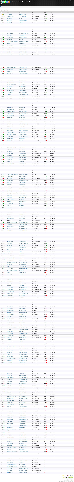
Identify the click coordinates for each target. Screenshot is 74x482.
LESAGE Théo (9, 209)
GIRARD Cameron (10, 157)
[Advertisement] (51, 2)
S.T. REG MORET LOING (23, 356)
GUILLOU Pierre (9, 320)
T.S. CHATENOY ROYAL (23, 360)
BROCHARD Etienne (10, 400)
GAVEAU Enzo (9, 224)
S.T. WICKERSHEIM (22, 316)
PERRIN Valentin (10, 472)
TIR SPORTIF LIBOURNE (23, 333)
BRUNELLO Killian (10, 356)
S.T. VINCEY (21, 207)
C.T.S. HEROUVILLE (22, 245)
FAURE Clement (9, 341)
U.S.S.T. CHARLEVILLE (23, 352)
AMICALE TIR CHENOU (23, 136)
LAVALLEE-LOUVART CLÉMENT (12, 41)
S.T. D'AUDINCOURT (22, 266)
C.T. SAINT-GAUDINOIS (23, 54)
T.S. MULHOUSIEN (22, 383)
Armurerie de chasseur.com (68, 480)
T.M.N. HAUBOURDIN (23, 67)
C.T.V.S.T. (21, 203)
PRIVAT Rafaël (9, 445)
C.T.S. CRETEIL (22, 364)
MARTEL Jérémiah (10, 295)
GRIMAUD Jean (9, 119)
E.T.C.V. (20, 18)
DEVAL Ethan (9, 373)
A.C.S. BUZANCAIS (22, 415)
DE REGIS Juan (9, 195)
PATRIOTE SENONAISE (23, 327)
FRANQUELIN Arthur (10, 199)
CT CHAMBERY (22, 98)
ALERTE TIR (21, 115)
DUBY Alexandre (10, 439)
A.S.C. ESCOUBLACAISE (23, 94)
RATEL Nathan (9, 178)
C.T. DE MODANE (22, 178)
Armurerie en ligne (70, 479)
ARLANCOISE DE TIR (23, 381)
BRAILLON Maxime (10, 377)
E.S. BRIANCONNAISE (23, 111)
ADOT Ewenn (9, 39)
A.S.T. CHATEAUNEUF (23, 453)
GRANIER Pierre (10, 293)
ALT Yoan (8, 249)
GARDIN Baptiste (10, 306)
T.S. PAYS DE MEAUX (23, 228)
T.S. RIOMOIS (21, 172)
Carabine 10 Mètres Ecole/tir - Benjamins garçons (41, 6)
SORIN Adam (9, 425)
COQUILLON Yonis (10, 203)
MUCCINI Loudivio (10, 350)
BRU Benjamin (9, 449)
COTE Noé (9, 285)
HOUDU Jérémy (9, 470)
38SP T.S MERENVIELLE (23, 130)
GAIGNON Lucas (10, 462)
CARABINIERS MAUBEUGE (24, 41)
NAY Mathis (9, 205)
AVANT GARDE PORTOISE (23, 33)
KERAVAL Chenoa (10, 161)
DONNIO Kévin (9, 20)
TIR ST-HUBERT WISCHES (23, 348)
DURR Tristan (9, 243)
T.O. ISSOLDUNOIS (22, 153)
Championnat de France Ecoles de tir (26, 6)
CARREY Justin (9, 266)
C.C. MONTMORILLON (23, 472)
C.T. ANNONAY (21, 105)
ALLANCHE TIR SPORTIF (23, 293)
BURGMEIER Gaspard (10, 111)
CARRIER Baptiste (10, 16)
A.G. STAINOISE (22, 151)
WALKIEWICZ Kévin (10, 310)
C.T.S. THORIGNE (22, 84)
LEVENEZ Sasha (10, 331)
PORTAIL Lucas (9, 406)
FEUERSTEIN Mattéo (10, 260)
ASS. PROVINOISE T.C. (23, 134)
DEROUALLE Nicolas (10, 132)
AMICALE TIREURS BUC (23, 222)
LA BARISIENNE (22, 107)
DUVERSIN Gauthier (10, 291)
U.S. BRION (21, 140)
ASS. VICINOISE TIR (22, 163)
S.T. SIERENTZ (21, 138)
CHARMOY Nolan (10, 289)
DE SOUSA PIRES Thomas (11, 394)
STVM (20, 220)
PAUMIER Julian (9, 402)
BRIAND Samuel (10, 180)
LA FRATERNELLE (22, 289)
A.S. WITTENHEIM (22, 247)
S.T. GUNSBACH (22, 218)
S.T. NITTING (21, 31)
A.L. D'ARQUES (22, 464)
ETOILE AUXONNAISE (23, 92)
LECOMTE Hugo (10, 281)
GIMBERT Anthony (10, 113)
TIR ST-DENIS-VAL (22, 421)
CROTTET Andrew (10, 37)
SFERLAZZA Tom (10, 107)
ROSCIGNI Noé (9, 383)
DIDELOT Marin (9, 71)
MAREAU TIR (21, 270)
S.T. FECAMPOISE (22, 86)
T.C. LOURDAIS (22, 82)
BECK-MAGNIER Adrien (11, 138)
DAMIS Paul (9, 228)
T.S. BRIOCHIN (21, 314)
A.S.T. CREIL (21, 249)
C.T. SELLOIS (21, 199)
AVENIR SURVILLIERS (23, 20)
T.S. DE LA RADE (22, 117)
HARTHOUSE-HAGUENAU (23, 174)
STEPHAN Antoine (10, 304)
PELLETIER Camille (10, 140)
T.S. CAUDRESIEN (22, 119)
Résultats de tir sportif (8, 6)
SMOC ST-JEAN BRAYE (23, 354)
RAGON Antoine (9, 392)
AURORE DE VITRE (22, 90)
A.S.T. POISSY (21, 297)
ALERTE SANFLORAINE (23, 287)
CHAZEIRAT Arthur (10, 421)
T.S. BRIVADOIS (22, 35)
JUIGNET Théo (9, 245)
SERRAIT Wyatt (9, 186)
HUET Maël (9, 94)
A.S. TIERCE (21, 75)
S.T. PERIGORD (22, 128)
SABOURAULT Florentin (11, 415)
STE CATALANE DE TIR (23, 157)
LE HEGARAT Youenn (10, 314)
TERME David (9, 381)
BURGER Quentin (10, 149)
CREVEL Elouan (9, 86)
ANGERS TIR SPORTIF (23, 69)
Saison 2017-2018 (16, 6)
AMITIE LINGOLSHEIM (23, 358)
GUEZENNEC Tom (10, 117)
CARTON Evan (9, 184)
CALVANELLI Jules (10, 335)
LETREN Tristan (9, 468)
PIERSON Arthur (10, 207)
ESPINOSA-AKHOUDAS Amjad (12, 451)
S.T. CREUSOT (21, 43)
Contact (71, 475)
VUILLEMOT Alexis (10, 339)
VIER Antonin (9, 441)
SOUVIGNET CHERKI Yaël (11, 396)
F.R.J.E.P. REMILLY (22, 193)
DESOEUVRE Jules (10, 437)
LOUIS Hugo (9, 247)
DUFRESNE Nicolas (10, 163)
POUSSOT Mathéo (10, 92)
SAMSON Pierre (9, 354)
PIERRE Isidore (9, 155)
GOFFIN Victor (9, 352)
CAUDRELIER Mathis (10, 142)
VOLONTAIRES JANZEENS (23, 180)
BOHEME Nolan (9, 264)
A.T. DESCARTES (22, 408)
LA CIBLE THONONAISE (23, 439)
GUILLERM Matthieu (10, 216)
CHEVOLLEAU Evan (10, 237)
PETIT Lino (9, 329)
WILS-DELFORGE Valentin (11, 464)
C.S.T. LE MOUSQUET (23, 195)
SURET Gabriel (9, 182)
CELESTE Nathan (10, 153)
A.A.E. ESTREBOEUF (23, 306)
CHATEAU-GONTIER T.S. (23, 419)
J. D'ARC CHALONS (22, 272)
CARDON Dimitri (10, 268)
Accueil (3, 6)
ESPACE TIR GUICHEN (23, 176)
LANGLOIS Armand (10, 453)
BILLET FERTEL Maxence (11, 134)
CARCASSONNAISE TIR (23, 73)
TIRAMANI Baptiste (10, 73)
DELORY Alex (9, 14)
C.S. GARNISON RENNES (23, 329)
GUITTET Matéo (9, 427)
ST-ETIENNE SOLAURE (23, 396)
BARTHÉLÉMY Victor (10, 24)
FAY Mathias (9, 88)
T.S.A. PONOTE (22, 295)
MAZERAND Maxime (10, 109)
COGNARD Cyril (9, 126)
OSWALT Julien (9, 159)
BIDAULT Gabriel (10, 69)
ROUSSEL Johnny (10, 251)
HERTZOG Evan (10, 308)
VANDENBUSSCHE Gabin (11, 447)
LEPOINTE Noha (10, 333)
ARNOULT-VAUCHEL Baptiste (12, 270)
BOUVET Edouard (10, 419)
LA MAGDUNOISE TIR (23, 437)
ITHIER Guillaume (10, 105)
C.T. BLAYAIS (21, 443)
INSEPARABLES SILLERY (23, 468)
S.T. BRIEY (21, 22)
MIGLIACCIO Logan (10, 218)
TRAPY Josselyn (10, 443)
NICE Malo (9, 272)
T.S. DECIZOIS (21, 205)
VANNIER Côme (9, 337)
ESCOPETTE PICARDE (23, 14)
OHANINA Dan (9, 375)
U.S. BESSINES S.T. (22, 308)
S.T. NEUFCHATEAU (22, 71)
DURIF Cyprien (9, 35)
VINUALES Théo (10, 45)
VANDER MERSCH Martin (11, 67)
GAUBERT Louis (10, 379)
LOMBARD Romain (10, 371)
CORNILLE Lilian (10, 22)
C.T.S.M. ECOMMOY (22, 264)
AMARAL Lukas (9, 197)
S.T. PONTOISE (22, 427)
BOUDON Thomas (10, 287)
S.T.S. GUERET (22, 24)
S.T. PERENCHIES (22, 142)
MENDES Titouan (10, 241)
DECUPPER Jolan (10, 130)
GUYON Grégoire (10, 136)
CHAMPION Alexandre (10, 172)
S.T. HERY (21, 320)
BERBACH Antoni (10, 312)
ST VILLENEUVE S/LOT (23, 113)
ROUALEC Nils (9, 283)
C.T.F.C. (20, 251)
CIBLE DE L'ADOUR (22, 45)
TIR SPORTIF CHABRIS (23, 224)
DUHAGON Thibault (10, 82)
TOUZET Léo (9, 54)
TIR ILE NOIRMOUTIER (23, 425)
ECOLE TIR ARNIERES (23, 318)
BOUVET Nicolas (10, 90)
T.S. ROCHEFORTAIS (23, 241)
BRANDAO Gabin (10, 360)
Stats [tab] (8, 10)
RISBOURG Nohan (10, 460)
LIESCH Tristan (9, 253)
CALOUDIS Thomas (10, 297)
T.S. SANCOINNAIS (22, 392)
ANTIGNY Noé (9, 408)
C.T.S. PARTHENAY (22, 96)
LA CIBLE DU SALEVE (23, 37)
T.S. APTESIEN (21, 285)
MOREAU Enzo (9, 96)
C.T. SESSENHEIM (22, 310)
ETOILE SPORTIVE (22, 170)
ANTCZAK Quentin (10, 318)
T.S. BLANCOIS (22, 186)
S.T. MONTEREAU (22, 449)
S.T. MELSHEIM (22, 149)
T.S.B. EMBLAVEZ (22, 88)
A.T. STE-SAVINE (22, 335)
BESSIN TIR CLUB (22, 201)
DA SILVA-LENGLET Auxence (12, 327)
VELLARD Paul (9, 417)
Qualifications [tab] (3, 10)
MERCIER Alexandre (10, 404)
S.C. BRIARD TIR (22, 209)
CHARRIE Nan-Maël (10, 348)
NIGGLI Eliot (9, 385)
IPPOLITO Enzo (9, 43)
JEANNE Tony (9, 18)
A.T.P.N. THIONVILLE (22, 132)
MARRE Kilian (9, 151)
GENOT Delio (9, 239)
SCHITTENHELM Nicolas (11, 358)
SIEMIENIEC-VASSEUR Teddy (12, 262)
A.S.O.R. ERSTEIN (22, 159)
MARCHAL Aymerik (10, 33)
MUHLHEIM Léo (9, 316)
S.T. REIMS (21, 462)
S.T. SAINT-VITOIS (22, 447)
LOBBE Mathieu (9, 274)
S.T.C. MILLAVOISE (22, 16)
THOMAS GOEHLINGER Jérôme (12, 174)
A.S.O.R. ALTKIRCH (22, 126)
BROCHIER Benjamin (10, 115)
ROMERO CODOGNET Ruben (12, 222)
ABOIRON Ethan (10, 364)
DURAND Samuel (10, 230)
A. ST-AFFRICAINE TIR (23, 52)
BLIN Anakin (9, 201)
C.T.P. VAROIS (21, 253)
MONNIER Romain (10, 398)
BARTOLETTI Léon (10, 423)
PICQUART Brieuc (10, 176)
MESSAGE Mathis (10, 362)
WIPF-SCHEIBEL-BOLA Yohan (12, 466)
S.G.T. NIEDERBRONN (23, 260)
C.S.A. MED (21, 39)
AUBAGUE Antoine (10, 226)
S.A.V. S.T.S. (21, 331)
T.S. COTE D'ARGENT (23, 239)
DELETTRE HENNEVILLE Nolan (12, 193)
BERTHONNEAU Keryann (11, 84)
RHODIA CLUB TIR (22, 197)
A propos (60, 475)
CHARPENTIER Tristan (11, 31)
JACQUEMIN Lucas (10, 75)
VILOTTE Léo (9, 128)
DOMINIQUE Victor (10, 52)
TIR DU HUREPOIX (22, 373)
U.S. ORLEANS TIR (22, 337)
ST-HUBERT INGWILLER (23, 243)
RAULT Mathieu (9, 170)
